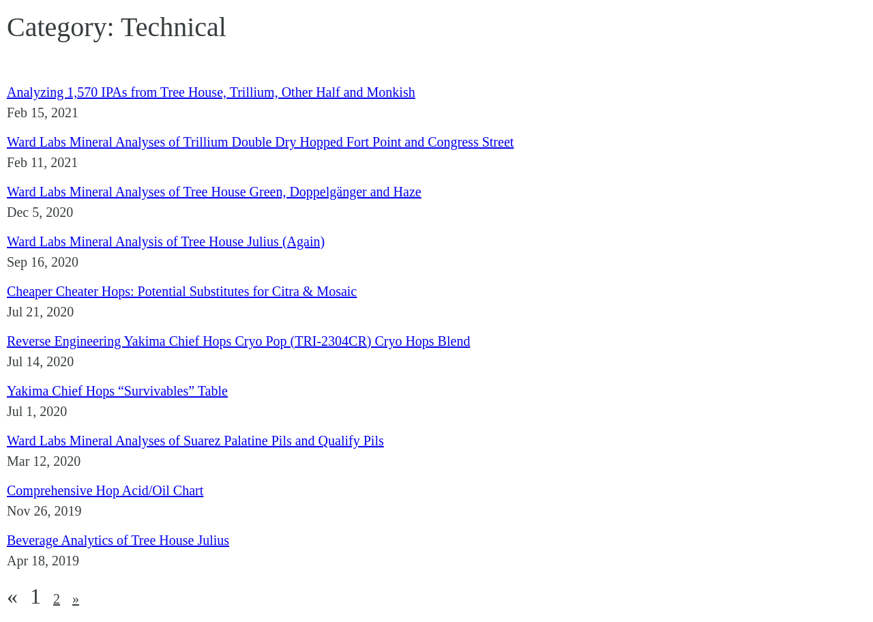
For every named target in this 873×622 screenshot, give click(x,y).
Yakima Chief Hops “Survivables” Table (117, 390)
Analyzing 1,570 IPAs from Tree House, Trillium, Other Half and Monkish (211, 92)
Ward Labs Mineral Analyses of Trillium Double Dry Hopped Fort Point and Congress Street (260, 141)
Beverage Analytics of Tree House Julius (118, 540)
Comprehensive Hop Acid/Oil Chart (105, 490)
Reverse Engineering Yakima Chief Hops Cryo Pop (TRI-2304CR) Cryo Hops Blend (238, 341)
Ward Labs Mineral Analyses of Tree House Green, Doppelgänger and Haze (214, 191)
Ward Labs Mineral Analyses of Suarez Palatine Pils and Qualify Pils (195, 440)
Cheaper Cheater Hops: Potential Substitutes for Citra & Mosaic (182, 291)
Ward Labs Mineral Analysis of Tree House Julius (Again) (166, 241)
